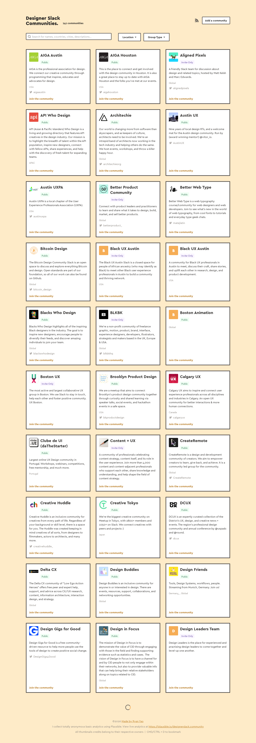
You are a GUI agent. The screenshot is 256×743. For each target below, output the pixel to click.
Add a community (216, 20)
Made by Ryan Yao (132, 721)
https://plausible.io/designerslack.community (176, 726)
